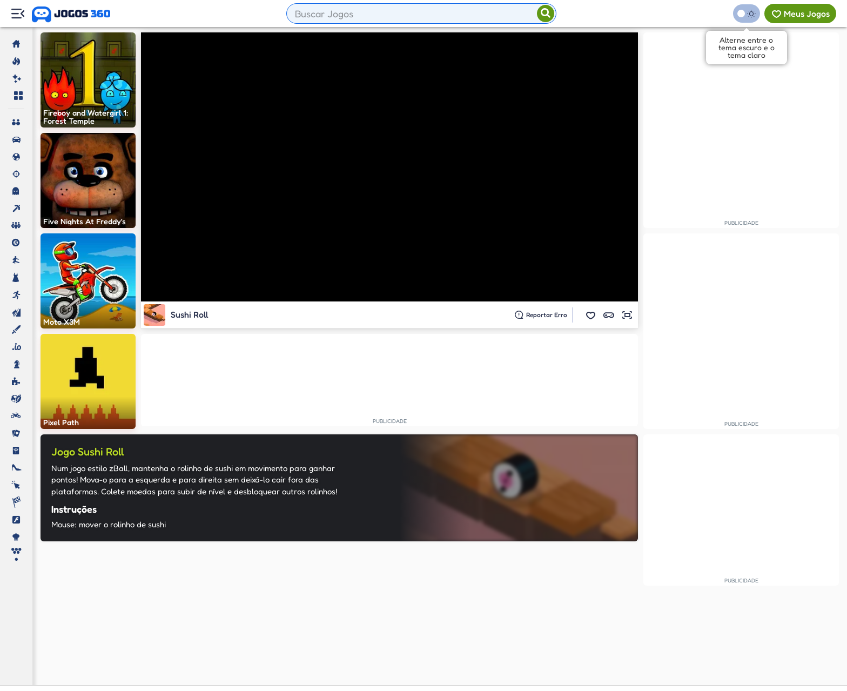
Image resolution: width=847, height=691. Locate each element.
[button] (590, 315)
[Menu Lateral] (17, 14)
